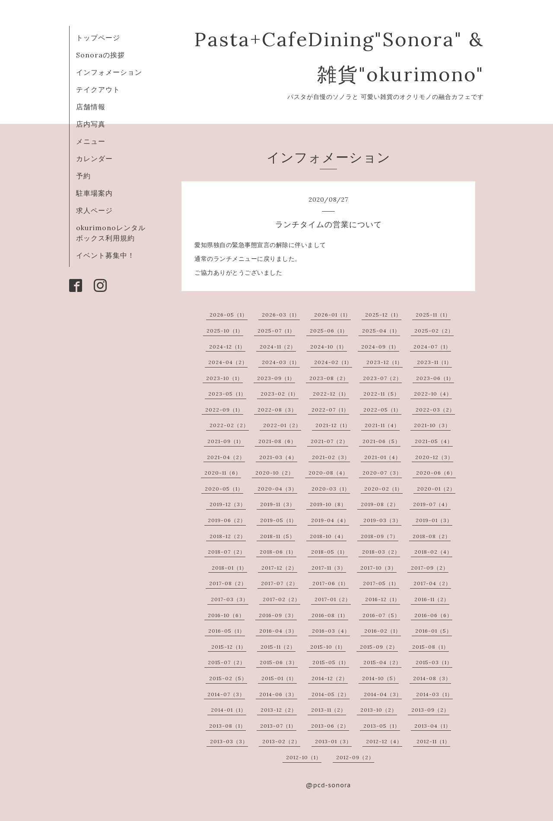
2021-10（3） (432, 425)
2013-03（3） (229, 741)
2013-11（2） (328, 710)
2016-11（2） (431, 599)
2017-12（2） (279, 567)
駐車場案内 (94, 193)
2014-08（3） (432, 678)
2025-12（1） (383, 314)
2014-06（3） (278, 694)
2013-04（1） (432, 726)
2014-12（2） (329, 678)
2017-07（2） (279, 583)
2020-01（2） (436, 488)
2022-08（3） (277, 409)
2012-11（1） (433, 741)
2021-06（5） (381, 441)
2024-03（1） (281, 362)
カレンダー (94, 158)
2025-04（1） (381, 330)
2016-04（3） (278, 631)
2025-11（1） (433, 314)
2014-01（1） (228, 710)
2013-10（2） (378, 710)
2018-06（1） (278, 551)
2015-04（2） (382, 662)
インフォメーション (109, 72)
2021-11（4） (382, 425)
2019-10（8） (328, 504)
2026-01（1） (332, 314)
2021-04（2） (226, 457)
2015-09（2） (379, 646)
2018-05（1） (329, 551)
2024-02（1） (333, 362)
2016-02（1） (382, 631)
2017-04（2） (432, 583)
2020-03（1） (330, 488)
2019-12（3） (228, 504)
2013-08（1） (227, 726)
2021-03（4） (278, 457)
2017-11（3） (328, 567)
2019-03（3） (382, 520)
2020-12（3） (434, 457)
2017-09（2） (429, 567)
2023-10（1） (224, 378)
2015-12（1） (228, 646)
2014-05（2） (330, 694)
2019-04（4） (330, 520)
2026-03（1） (281, 314)
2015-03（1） (434, 662)
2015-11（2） (278, 646)
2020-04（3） (277, 488)
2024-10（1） (328, 346)
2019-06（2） (227, 520)
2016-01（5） (433, 631)
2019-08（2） (380, 504)
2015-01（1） (279, 678)
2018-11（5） (277, 536)
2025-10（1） (225, 330)
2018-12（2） (228, 536)
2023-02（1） (280, 393)
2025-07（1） (276, 330)
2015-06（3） (279, 662)
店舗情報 (90, 106)
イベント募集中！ (105, 255)
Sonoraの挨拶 (100, 55)
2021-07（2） (329, 441)
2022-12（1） (331, 393)
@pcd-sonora (328, 785)
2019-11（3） (277, 504)
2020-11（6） (222, 472)
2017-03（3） (229, 599)
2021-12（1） (332, 425)
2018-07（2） (226, 551)
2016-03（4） (331, 631)
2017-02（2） (281, 599)
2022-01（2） (282, 425)
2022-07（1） (330, 409)
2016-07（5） (381, 615)
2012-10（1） (303, 757)
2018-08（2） (432, 536)
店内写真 (90, 124)
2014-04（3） (383, 694)
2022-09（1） (224, 409)
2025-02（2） (434, 330)
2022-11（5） (381, 393)
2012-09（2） (355, 757)
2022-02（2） (229, 425)
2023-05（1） (227, 393)
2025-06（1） (329, 330)
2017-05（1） (381, 583)
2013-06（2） (330, 726)
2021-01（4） (382, 457)
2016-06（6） (433, 615)
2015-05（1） (330, 662)
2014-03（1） (434, 694)
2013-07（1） (278, 726)
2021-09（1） (225, 441)
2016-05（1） (226, 631)
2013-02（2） (281, 741)
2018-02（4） (433, 551)
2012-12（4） (384, 741)
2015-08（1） (430, 646)
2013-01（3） (333, 741)
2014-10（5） (380, 678)
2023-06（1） (435, 378)
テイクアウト (98, 89)
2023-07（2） (382, 378)
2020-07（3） (382, 472)
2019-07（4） (432, 504)
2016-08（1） (329, 615)
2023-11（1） (434, 362)
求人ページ (94, 210)
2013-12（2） (279, 710)
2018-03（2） (381, 551)
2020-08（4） (328, 472)
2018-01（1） (229, 567)
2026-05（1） (229, 314)
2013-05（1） (381, 726)
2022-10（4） (433, 393)
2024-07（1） (432, 346)
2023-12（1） (384, 362)
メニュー (90, 141)
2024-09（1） (380, 346)
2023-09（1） (276, 378)
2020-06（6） (436, 472)
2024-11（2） (278, 346)
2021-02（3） (331, 457)
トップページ (98, 37)
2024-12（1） (227, 346)
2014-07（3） (226, 694)
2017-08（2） (228, 583)
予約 (83, 175)
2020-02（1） (383, 488)
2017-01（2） (333, 599)
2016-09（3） (278, 615)
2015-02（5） (228, 678)
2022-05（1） (382, 409)
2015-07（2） (226, 662)
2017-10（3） (378, 567)
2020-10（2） (274, 472)
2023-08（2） (329, 378)
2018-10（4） (328, 536)
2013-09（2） (430, 710)
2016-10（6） (226, 615)
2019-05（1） (278, 520)
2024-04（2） (228, 362)
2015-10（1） (328, 646)
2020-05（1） (224, 488)
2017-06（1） (330, 583)
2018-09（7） (379, 536)
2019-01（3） (434, 520)
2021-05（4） (434, 441)
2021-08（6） (277, 441)
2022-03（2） (435, 409)
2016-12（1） (382, 599)
